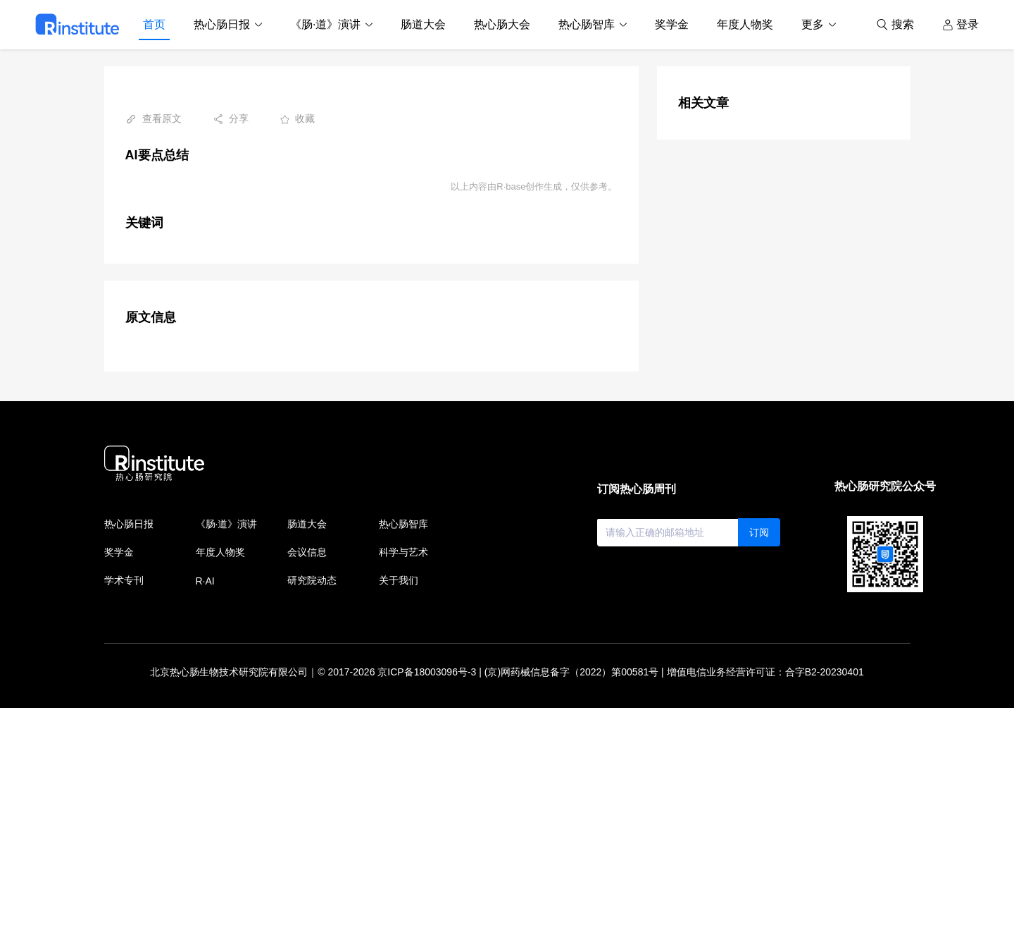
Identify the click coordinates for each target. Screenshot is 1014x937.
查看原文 (153, 119)
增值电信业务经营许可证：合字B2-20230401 (765, 901)
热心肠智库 (586, 24)
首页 (154, 24)
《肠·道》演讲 (325, 24)
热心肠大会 (502, 24)
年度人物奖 (745, 24)
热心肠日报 (222, 24)
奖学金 (672, 24)
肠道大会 (423, 24)
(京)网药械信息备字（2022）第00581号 (571, 901)
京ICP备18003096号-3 (426, 901)
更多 (812, 24)
